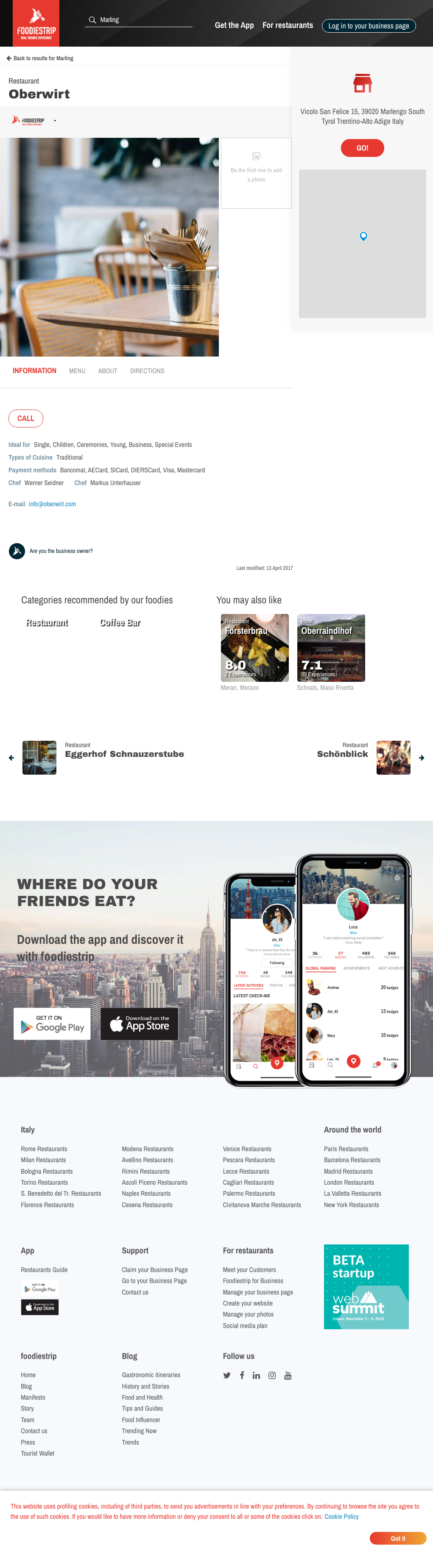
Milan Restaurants (43, 1159)
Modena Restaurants (147, 1148)
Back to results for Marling (39, 58)
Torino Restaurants (44, 1182)
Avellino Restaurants (147, 1159)
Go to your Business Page (154, 1280)
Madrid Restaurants (348, 1171)
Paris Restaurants (346, 1148)
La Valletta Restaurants (352, 1193)
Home (28, 1374)
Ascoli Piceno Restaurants (154, 1182)
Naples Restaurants (146, 1193)
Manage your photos (248, 1314)
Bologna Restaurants (47, 1171)
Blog (26, 1386)
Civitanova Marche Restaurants (262, 1204)
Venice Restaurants (247, 1148)
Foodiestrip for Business (253, 1280)
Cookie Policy (341, 1516)
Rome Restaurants (44, 1148)
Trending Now (139, 1430)
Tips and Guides (142, 1408)
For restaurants (288, 25)
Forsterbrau (246, 630)
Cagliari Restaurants (248, 1182)
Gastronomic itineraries (151, 1374)
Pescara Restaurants (249, 1159)
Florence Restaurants (47, 1204)
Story (27, 1408)
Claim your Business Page (154, 1269)
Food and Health (142, 1397)
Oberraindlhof (327, 630)
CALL (25, 418)
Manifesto (33, 1397)
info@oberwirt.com (52, 503)
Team (27, 1419)
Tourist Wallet (37, 1453)
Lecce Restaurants (246, 1171)
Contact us (135, 1292)
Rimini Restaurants (146, 1171)
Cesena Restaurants (147, 1204)
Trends (130, 1442)
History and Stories (145, 1386)
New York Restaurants (351, 1204)
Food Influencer (141, 1419)
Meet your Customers (249, 1269)
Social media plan (245, 1325)
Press (28, 1442)
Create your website (248, 1303)
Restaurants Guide (44, 1269)
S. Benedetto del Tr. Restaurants (61, 1193)
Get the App (234, 25)
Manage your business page (258, 1292)
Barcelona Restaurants (352, 1159)
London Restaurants (349, 1182)
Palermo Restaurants (249, 1193)
